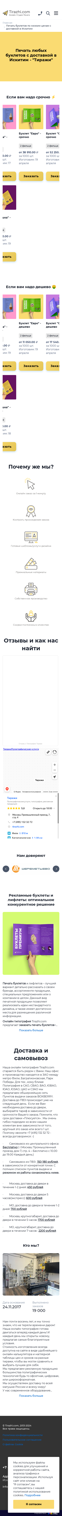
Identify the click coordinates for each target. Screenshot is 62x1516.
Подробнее (32, 1495)
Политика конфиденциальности (23, 1435)
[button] (48, 13)
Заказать (31, 176)
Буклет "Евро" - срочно (30, 135)
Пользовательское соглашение (22, 1439)
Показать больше (31, 1030)
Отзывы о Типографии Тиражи (30, 744)
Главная (7, 22)
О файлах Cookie (13, 1444)
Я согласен (33, 1504)
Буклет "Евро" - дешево (30, 325)
